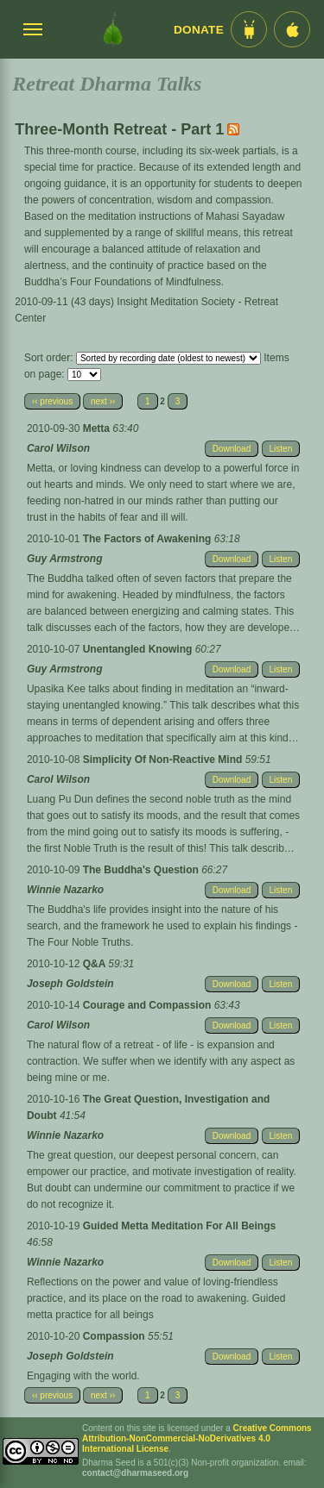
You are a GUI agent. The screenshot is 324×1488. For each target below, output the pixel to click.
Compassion (115, 1336)
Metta (98, 428)
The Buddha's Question (142, 870)
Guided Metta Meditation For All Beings (179, 1226)
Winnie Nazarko (65, 890)
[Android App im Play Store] (249, 29)
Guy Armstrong (65, 559)
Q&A (96, 964)
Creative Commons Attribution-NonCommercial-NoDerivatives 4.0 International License (197, 1438)
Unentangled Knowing (139, 649)
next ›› (103, 401)
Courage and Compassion (148, 1005)
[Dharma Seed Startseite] (113, 29)
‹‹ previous (52, 401)
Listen (281, 448)
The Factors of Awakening (148, 539)
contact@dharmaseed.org (135, 1473)
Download (232, 448)
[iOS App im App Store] (292, 29)
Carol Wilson (58, 448)
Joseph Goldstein (70, 984)
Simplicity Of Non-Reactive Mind (164, 759)
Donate (199, 29)
